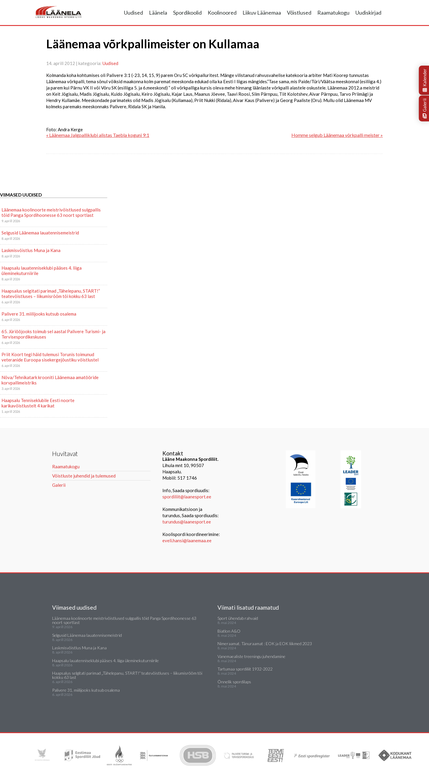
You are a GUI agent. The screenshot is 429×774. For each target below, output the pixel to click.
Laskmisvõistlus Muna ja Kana (30, 250)
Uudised (133, 12)
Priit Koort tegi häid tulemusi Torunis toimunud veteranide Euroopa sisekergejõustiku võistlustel (50, 357)
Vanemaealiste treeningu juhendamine (251, 656)
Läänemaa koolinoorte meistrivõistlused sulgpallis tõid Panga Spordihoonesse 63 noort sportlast (51, 212)
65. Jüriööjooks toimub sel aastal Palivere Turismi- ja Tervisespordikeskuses (53, 334)
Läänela (158, 12)
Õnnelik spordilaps (234, 681)
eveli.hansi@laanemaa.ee (187, 540)
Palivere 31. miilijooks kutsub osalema (38, 313)
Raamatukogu (333, 12)
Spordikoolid (187, 12)
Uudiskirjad (368, 12)
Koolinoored (222, 12)
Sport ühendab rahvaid (237, 618)
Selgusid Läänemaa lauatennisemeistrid (40, 232)
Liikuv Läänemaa (262, 12)
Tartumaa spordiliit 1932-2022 (245, 668)
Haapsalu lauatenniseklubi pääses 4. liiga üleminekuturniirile (41, 270)
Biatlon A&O (228, 631)
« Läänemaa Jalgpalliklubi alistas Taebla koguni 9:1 (97, 135)
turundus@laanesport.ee (187, 521)
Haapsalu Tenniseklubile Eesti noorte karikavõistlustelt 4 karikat (37, 403)
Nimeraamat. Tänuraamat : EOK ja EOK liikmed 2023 (264, 643)
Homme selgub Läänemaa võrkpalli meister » (337, 135)
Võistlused (299, 12)
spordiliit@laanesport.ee (186, 496)
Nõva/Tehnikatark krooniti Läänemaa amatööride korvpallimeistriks (50, 380)
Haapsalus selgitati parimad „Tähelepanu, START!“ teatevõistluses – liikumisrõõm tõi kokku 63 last (50, 293)
